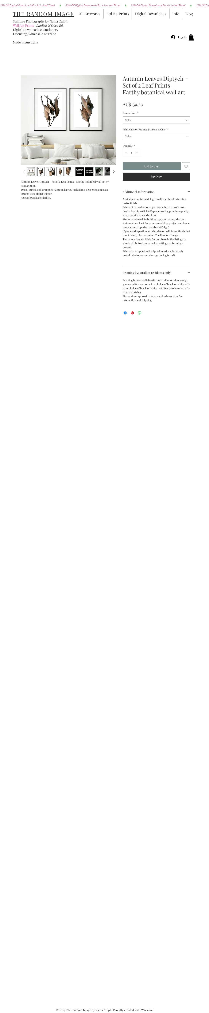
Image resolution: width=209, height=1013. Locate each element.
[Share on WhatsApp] (139, 313)
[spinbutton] (131, 152)
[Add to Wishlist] (186, 166)
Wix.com (147, 1010)
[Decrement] (125, 152)
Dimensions (131, 113)
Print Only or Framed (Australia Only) (145, 129)
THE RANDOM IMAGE (43, 13)
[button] (191, 37)
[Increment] (137, 152)
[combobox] (156, 120)
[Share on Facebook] (125, 313)
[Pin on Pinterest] (132, 313)
